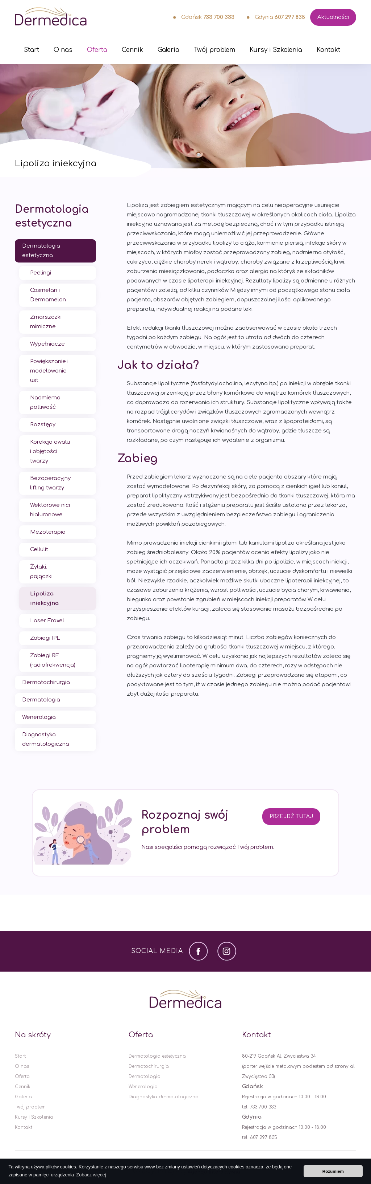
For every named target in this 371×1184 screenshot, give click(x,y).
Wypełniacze (47, 344)
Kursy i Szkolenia (276, 49)
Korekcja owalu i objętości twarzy (50, 451)
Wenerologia (39, 717)
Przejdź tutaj (291, 816)
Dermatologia (41, 700)
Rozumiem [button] (333, 1171)
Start (31, 49)
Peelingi (40, 273)
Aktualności (333, 17)
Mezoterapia (48, 532)
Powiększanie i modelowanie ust (49, 370)
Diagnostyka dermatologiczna (45, 739)
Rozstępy (42, 425)
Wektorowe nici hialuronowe (50, 510)
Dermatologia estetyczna (51, 216)
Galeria (168, 49)
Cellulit (39, 549)
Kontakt (328, 49)
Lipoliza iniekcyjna (44, 598)
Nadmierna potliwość (45, 402)
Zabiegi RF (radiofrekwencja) (52, 660)
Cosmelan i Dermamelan (48, 295)
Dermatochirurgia (46, 682)
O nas (63, 49)
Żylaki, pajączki (41, 571)
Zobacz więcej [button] (91, 1174)
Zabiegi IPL (45, 638)
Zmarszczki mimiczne (46, 322)
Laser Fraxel (47, 621)
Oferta (97, 49)
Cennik (132, 49)
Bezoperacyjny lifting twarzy (50, 483)
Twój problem (214, 49)
